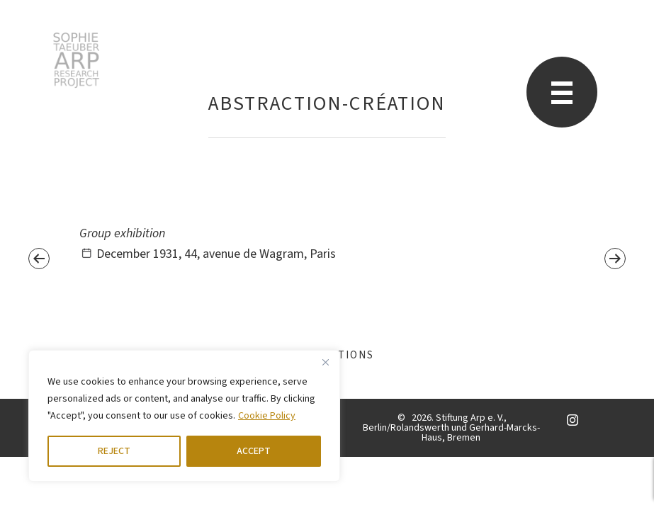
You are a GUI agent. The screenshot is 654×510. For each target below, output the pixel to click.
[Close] (325, 361)
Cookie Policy (266, 416)
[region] (184, 416)
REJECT (114, 451)
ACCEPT (254, 451)
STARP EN (76, 60)
